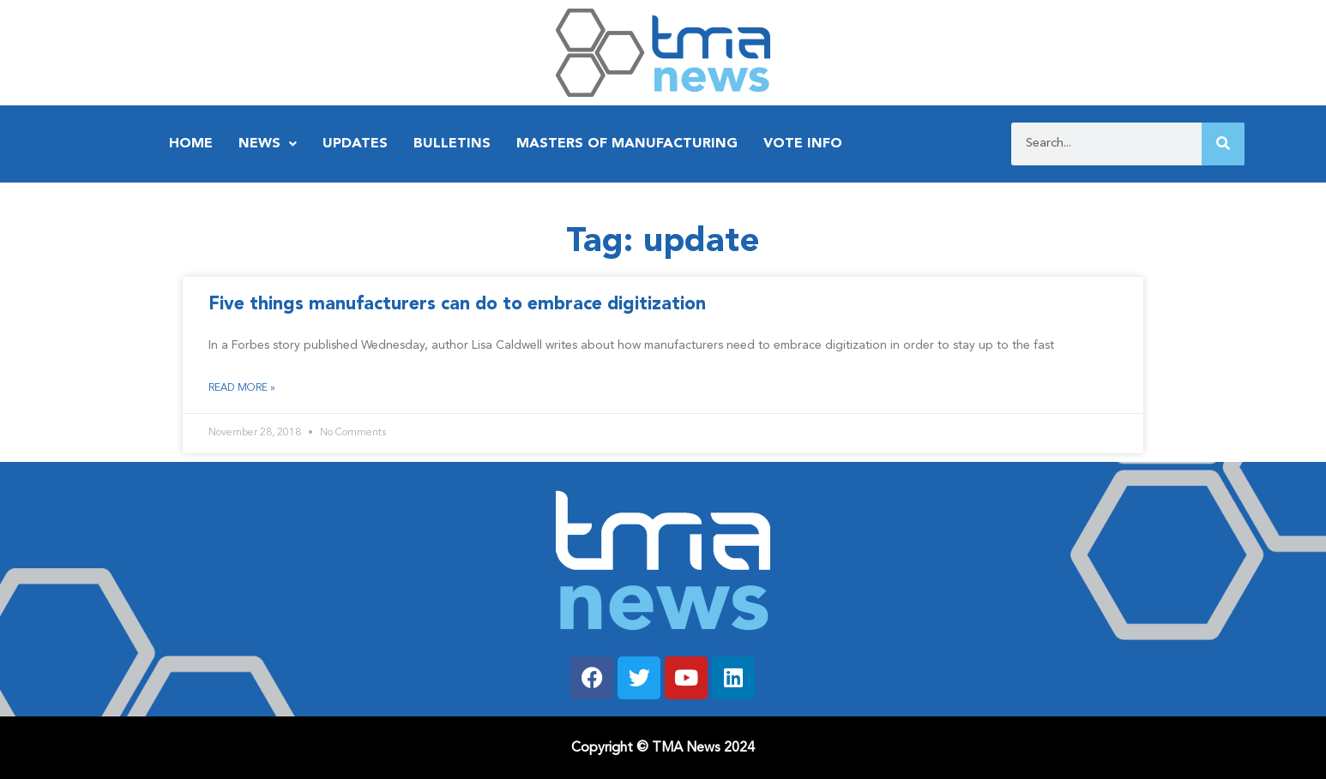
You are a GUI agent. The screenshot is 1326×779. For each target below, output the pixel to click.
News (267, 144)
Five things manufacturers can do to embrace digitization (457, 305)
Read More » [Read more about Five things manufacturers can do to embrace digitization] (241, 388)
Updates (355, 144)
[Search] (1223, 144)
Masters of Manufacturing (627, 144)
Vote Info (802, 144)
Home (191, 144)
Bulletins (452, 144)
